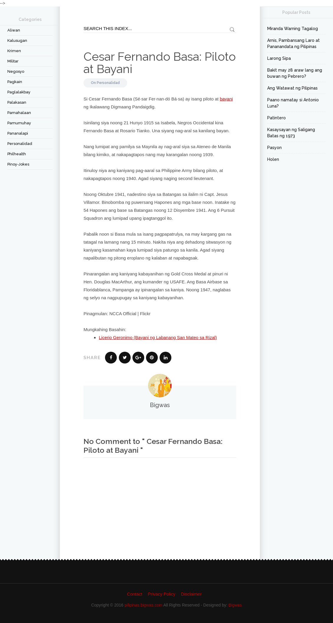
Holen (273, 159)
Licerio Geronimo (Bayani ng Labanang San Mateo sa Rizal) (158, 337)
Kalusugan (17, 40)
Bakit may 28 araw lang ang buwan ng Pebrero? (294, 73)
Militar (13, 61)
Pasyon (274, 147)
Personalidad (19, 143)
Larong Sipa (279, 58)
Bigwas (235, 605)
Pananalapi (17, 133)
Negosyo (15, 71)
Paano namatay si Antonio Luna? (293, 103)
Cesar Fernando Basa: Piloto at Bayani (159, 62)
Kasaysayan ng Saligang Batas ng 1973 (291, 132)
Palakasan (16, 102)
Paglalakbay (18, 92)
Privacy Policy (161, 593)
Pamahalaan (19, 112)
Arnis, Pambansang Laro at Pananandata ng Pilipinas (293, 43)
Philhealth (16, 154)
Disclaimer (191, 593)
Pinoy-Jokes (18, 164)
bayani (226, 98)
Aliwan (13, 30)
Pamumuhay (19, 123)
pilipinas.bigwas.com (143, 605)
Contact (134, 593)
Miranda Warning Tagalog (292, 28)
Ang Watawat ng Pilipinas (292, 88)
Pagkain (14, 82)
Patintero (276, 117)
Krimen (14, 51)
